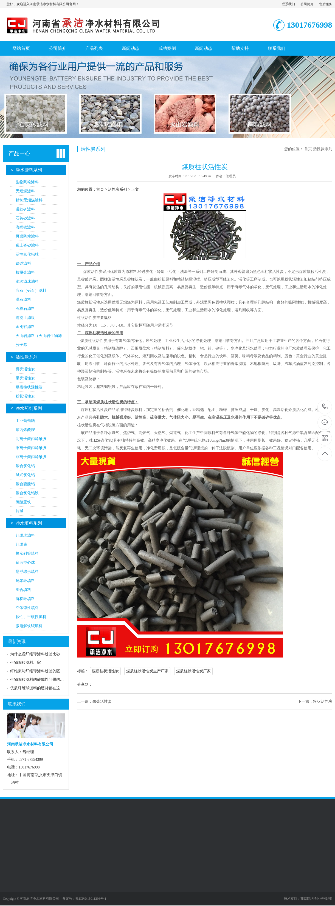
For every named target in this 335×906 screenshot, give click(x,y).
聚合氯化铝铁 (27, 493)
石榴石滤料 (25, 309)
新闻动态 (130, 48)
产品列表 (94, 48)
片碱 (19, 511)
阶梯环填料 (25, 599)
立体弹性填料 (27, 608)
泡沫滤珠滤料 (27, 281)
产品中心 (19, 153)
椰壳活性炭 (25, 369)
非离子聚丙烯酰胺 (31, 457)
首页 (308, 149)
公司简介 (307, 4)
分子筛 (21, 345)
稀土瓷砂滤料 (27, 245)
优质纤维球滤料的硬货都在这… (37, 688)
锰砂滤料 (23, 263)
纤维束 (21, 544)
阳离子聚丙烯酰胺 (31, 448)
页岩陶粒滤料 (27, 236)
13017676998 (325, 407)
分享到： (84, 684)
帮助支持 (240, 48)
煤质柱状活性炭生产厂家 (147, 671)
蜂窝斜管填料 (27, 553)
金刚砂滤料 (25, 327)
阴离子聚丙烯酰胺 (31, 439)
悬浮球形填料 (27, 572)
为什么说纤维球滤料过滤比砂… (37, 654)
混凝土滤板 (25, 318)
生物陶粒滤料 (27, 182)
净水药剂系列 (29, 408)
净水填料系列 (29, 523)
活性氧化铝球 (27, 254)
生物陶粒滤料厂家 (25, 663)
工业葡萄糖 (25, 421)
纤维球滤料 (25, 535)
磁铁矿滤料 (25, 209)
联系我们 (288, 4)
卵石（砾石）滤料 (31, 290)
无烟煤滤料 (25, 191)
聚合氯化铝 (25, 466)
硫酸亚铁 (23, 502)
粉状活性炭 (25, 396)
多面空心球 (25, 563)
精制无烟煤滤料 (29, 200)
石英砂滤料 (25, 218)
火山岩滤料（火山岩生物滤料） (39, 337)
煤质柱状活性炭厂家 (193, 671)
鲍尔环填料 (25, 581)
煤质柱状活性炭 (29, 387)
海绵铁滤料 (25, 227)
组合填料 (23, 590)
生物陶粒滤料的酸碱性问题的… (37, 680)
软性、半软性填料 (31, 617)
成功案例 (167, 48)
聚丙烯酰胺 (25, 430)
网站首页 (21, 48)
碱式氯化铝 (25, 475)
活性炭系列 (27, 357)
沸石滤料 (23, 300)
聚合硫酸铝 (25, 484)
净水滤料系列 (29, 169)
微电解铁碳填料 (29, 626)
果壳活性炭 (25, 378)
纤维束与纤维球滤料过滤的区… (37, 671)
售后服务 (325, 4)
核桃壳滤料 (25, 272)
